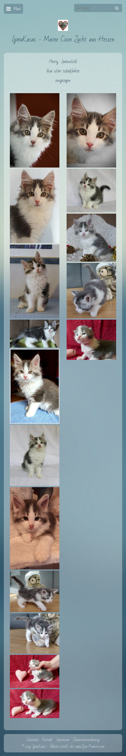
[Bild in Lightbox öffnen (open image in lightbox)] (34, 130)
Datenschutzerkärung (86, 739)
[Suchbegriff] (98, 8)
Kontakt (47, 739)
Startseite (32, 739)
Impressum (63, 739)
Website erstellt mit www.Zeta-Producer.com (77, 746)
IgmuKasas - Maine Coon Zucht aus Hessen (63, 39)
